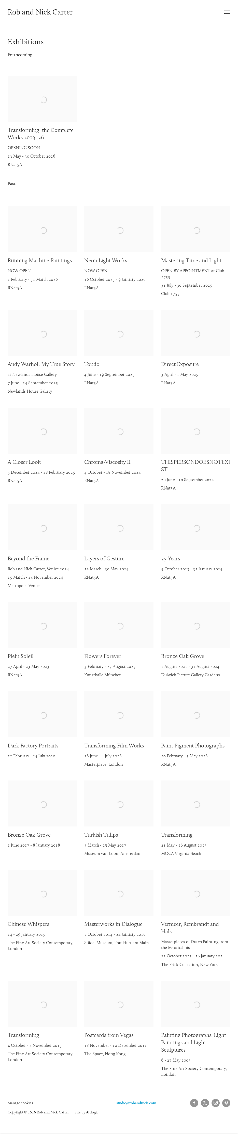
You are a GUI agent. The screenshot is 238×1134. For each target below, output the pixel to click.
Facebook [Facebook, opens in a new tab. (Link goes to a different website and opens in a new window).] (194, 1103)
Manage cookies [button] (20, 1103)
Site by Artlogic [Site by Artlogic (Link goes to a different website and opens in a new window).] (87, 1112)
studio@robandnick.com (136, 1103)
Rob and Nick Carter (40, 13)
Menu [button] (226, 12)
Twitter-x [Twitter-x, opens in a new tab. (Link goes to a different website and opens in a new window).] (205, 1103)
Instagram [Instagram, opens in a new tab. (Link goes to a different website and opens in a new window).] (216, 1103)
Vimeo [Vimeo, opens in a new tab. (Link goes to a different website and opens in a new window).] (226, 1103)
